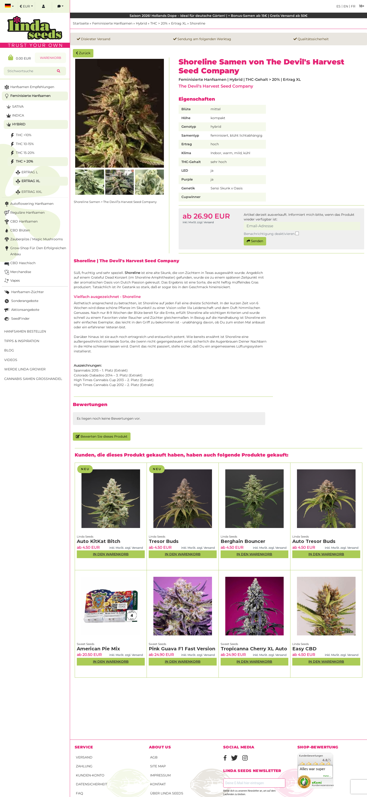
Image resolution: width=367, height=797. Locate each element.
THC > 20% (159, 23)
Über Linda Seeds (166, 793)
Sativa (14, 107)
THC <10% (20, 135)
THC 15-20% (22, 153)
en (345, 6)
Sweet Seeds (85, 644)
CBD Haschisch (19, 263)
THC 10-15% (21, 144)
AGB (154, 757)
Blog (9, 350)
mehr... (327, 776)
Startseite (81, 23)
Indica (14, 116)
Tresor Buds (164, 541)
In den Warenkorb (111, 554)
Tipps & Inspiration (21, 341)
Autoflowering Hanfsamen (28, 204)
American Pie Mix (98, 649)
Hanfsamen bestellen (25, 331)
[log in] (43, 6)
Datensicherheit (91, 784)
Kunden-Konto (90, 775)
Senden (255, 241)
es (338, 6)
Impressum (160, 775)
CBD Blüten (16, 230)
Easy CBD (304, 649)
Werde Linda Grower (25, 369)
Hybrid (141, 23)
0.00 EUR (19, 57)
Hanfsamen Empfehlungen (28, 87)
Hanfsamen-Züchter (23, 292)
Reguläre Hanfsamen (24, 213)
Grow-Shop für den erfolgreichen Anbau (34, 250)
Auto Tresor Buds (313, 541)
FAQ (79, 793)
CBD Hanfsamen (20, 222)
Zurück (83, 53)
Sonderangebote (20, 301)
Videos (10, 360)
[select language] (9, 6)
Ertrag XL (178, 23)
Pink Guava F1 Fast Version (182, 649)
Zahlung (84, 766)
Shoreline (197, 23)
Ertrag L (26, 172)
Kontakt (158, 784)
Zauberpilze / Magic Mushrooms (33, 239)
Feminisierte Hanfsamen (112, 23)
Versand (84, 757)
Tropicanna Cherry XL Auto (254, 649)
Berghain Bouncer (243, 541)
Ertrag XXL (28, 192)
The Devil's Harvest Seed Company (216, 86)
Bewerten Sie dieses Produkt (101, 436)
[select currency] (26, 6)
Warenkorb (50, 58)
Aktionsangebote (21, 310)
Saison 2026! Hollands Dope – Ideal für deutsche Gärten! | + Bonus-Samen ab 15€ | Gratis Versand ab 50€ (218, 16)
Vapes (11, 281)
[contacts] (60, 6)
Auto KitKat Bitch (98, 541)
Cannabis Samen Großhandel (33, 379)
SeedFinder (16, 319)
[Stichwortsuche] (31, 71)
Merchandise (17, 272)
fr (352, 6)
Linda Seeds (85, 536)
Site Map (158, 766)
